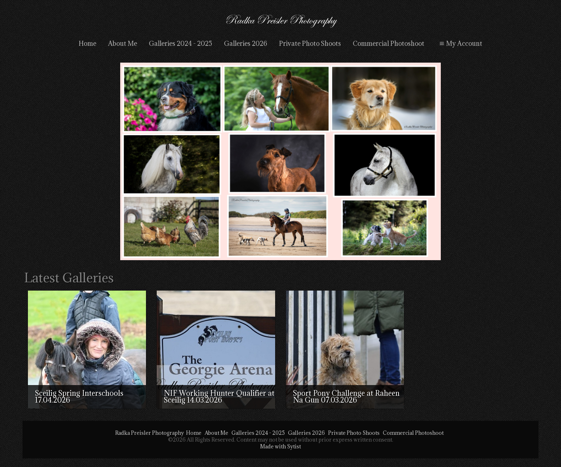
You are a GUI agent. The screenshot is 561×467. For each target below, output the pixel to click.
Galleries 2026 (245, 43)
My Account (460, 43)
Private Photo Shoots (310, 43)
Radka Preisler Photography (149, 432)
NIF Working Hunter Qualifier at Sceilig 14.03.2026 (219, 397)
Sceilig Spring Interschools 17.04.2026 (79, 397)
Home (87, 43)
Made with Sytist (280, 446)
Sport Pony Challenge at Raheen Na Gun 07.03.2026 (346, 397)
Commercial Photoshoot (388, 43)
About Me (122, 43)
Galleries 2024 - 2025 (180, 43)
